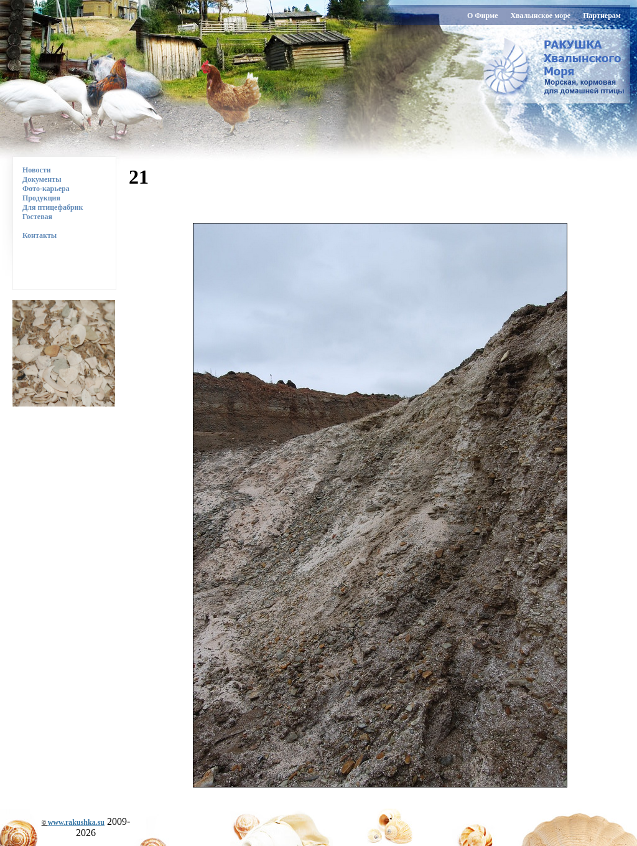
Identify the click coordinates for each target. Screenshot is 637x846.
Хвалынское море (540, 15)
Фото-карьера (46, 188)
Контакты (35, 235)
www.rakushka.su (76, 822)
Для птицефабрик (52, 207)
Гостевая (37, 216)
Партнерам (602, 15)
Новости (36, 170)
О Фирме (482, 15)
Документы (42, 179)
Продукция (41, 198)
